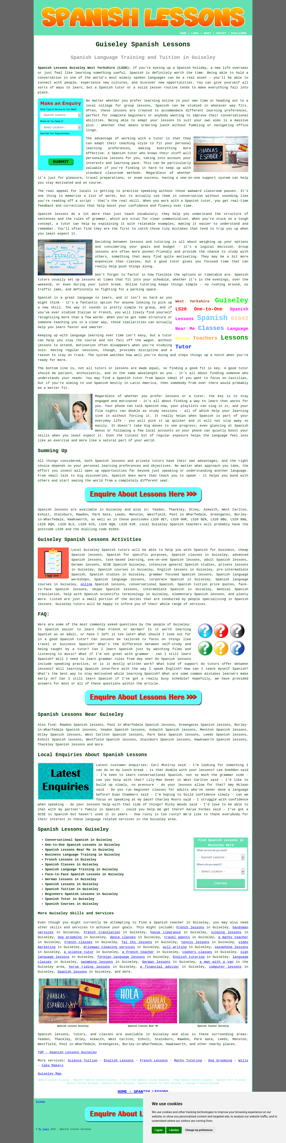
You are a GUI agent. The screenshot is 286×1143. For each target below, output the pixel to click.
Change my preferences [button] (198, 1130)
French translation (102, 932)
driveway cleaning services (109, 947)
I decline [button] (174, 1130)
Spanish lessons (70, 744)
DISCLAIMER (238, 33)
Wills (243, 1060)
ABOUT (207, 33)
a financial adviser (159, 967)
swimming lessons (97, 962)
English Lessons (119, 1060)
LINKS (195, 33)
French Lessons (154, 1060)
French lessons (190, 927)
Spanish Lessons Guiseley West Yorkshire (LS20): (84, 68)
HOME (183, 33)
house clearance (165, 932)
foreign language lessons (121, 957)
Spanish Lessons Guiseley (73, 829)
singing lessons (226, 932)
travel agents (177, 937)
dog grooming (70, 937)
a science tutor (79, 952)
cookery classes (197, 952)
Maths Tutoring (188, 1060)
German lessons (156, 962)
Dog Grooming (220, 1060)
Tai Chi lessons (136, 942)
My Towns (43, 1129)
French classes (78, 942)
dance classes (123, 937)
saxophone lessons (231, 947)
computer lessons (225, 967)
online (86, 584)
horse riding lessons (89, 967)
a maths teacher (233, 937)
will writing (175, 947)
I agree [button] (159, 1130)
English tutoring (189, 957)
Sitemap (40, 1102)
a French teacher (138, 952)
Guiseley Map (49, 1074)
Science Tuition (82, 1060)
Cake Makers (52, 1065)
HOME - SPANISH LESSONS (143, 1091)
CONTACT (221, 33)
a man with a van (216, 962)
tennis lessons (195, 942)
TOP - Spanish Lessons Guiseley (67, 1052)
